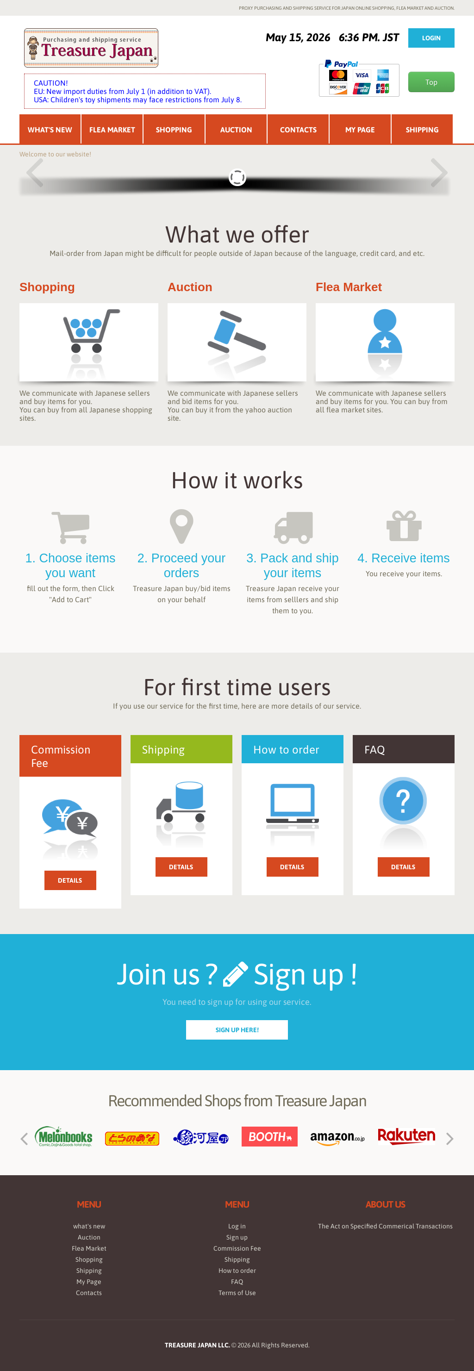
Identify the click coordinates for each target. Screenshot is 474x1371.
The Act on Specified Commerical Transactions (385, 1226)
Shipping (422, 129)
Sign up (237, 1237)
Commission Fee (237, 1248)
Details (70, 880)
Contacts (298, 129)
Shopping (174, 129)
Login (431, 38)
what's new (89, 1226)
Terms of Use (237, 1292)
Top (431, 82)
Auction (236, 129)
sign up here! (237, 1030)
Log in (237, 1226)
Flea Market (112, 129)
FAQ (237, 1281)
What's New (50, 129)
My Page (360, 129)
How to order (237, 1270)
